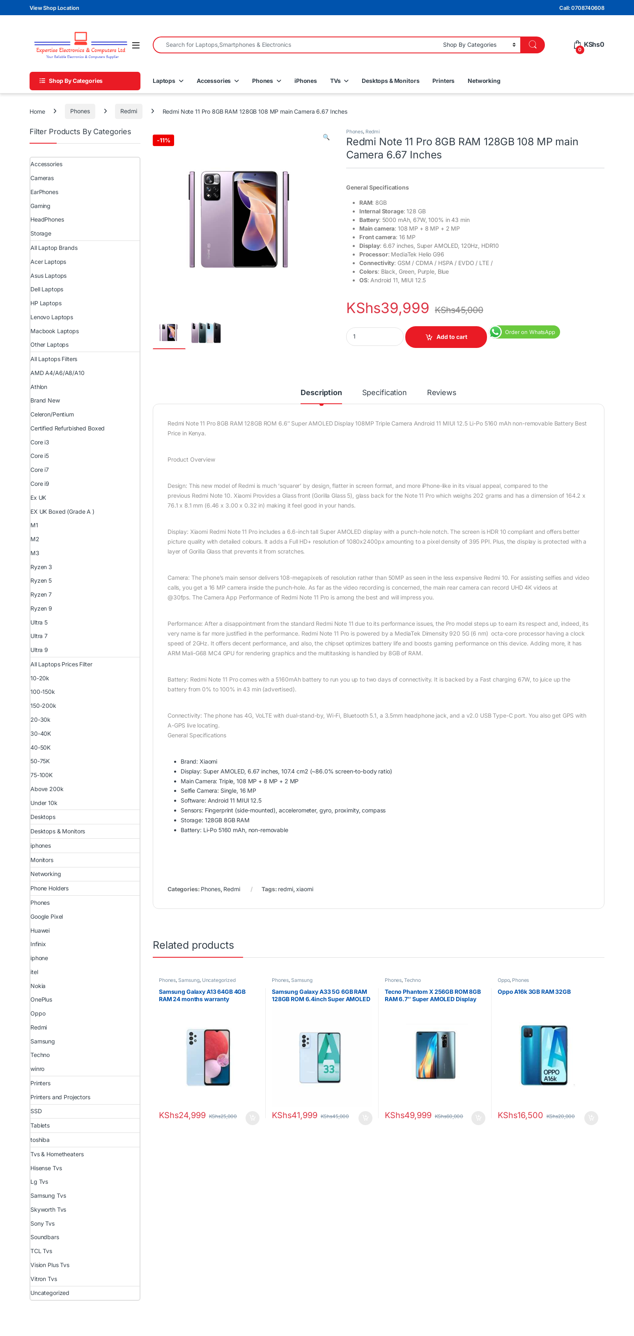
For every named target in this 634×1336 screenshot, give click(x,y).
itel (34, 971)
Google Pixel (46, 916)
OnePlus (41, 999)
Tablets (40, 1125)
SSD (36, 1110)
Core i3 (39, 442)
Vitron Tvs (43, 1278)
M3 (34, 552)
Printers (443, 80)
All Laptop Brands (54, 247)
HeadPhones (47, 219)
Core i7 (39, 469)
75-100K (41, 774)
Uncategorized (219, 980)
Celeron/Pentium (52, 414)
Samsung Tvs (48, 1195)
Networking (484, 80)
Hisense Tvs (46, 1167)
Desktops (42, 816)
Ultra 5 (39, 622)
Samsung (189, 980)
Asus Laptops (48, 275)
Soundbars (44, 1236)
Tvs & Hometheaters (56, 1154)
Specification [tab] (384, 393)
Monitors (41, 859)
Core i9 (39, 483)
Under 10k (43, 802)
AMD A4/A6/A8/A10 (57, 372)
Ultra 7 (39, 635)
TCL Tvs (41, 1250)
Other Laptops (49, 344)
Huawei (40, 930)
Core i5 (39, 455)
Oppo (504, 980)
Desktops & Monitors (390, 80)
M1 (34, 525)
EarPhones (44, 191)
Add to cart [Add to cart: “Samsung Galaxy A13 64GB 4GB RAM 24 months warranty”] (253, 1118)
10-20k (39, 678)
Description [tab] (321, 393)
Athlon (38, 386)
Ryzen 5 (41, 580)
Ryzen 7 (41, 594)
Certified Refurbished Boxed (67, 428)
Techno (412, 980)
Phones (262, 80)
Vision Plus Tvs (49, 1264)
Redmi (128, 111)
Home (37, 111)
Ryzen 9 (41, 608)
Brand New (45, 400)
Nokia (38, 985)
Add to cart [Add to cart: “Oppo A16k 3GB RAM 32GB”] (591, 1118)
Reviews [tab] (442, 393)
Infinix (38, 943)
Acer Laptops (48, 261)
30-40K (40, 733)
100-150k (42, 691)
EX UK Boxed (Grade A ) (62, 511)
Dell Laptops (46, 289)
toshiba (40, 1139)
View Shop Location (54, 8)
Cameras (42, 177)
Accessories (214, 80)
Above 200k (47, 788)
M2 (34, 538)
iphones (40, 845)
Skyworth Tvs (48, 1209)
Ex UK (38, 497)
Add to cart (451, 336)
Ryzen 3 (41, 566)
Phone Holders (49, 888)
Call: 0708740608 (581, 8)
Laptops (164, 80)
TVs (335, 80)
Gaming (40, 205)
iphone (39, 957)
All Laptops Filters (53, 358)
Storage (40, 233)
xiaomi (304, 888)
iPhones (305, 80)
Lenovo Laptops (51, 316)
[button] (326, 137)
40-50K (40, 747)
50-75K (40, 760)
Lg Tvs (39, 1181)
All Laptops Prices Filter (61, 664)
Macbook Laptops (54, 330)
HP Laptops (46, 303)
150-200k (43, 705)
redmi (285, 888)
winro (37, 1068)
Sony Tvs (42, 1223)
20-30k (40, 719)
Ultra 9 (39, 649)
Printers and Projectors (60, 1097)
